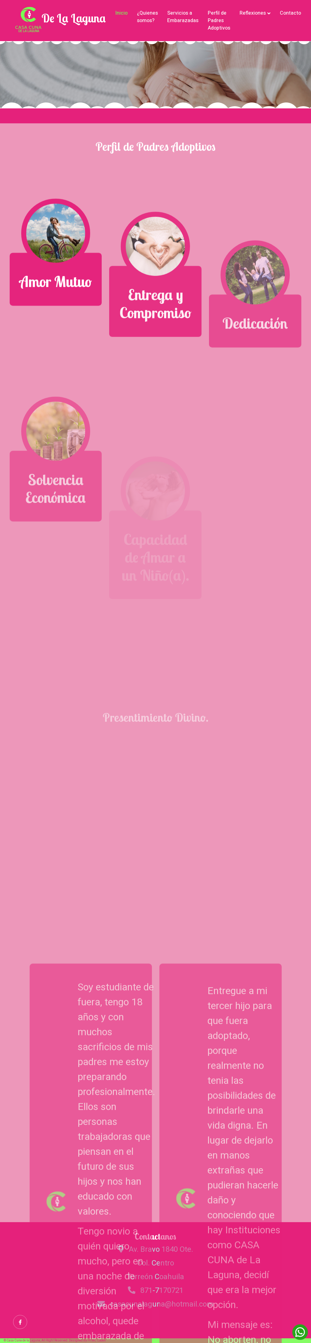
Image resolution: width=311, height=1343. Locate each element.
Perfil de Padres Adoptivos (219, 20)
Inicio (121, 13)
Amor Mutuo (55, 291)
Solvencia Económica (55, 535)
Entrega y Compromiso (155, 323)
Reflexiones (253, 13)
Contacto (290, 13)
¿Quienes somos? (147, 16)
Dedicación (255, 361)
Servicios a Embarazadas (182, 16)
